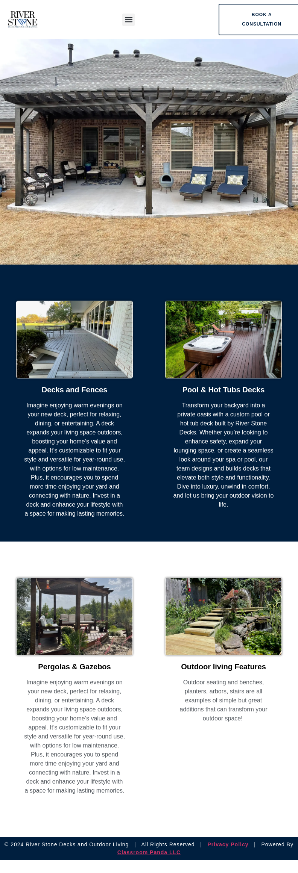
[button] (128, 20)
